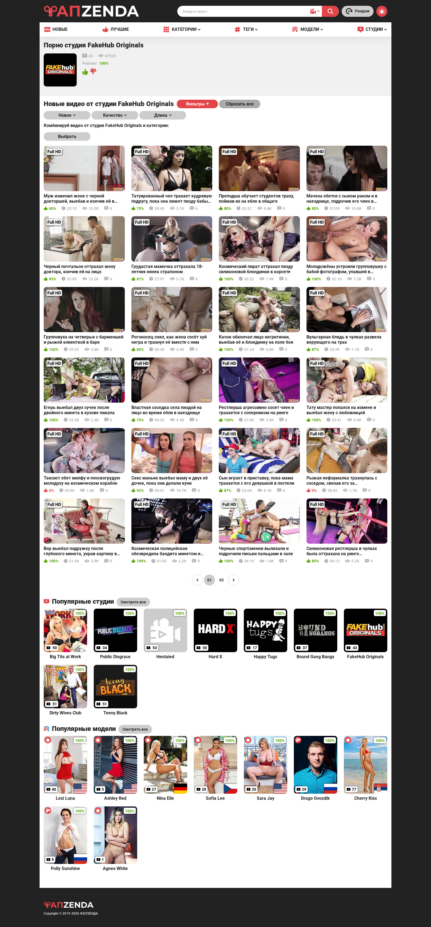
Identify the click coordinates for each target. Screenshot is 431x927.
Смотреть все (135, 729)
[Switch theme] (381, 11)
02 (221, 580)
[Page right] (233, 580)
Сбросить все (240, 104)
